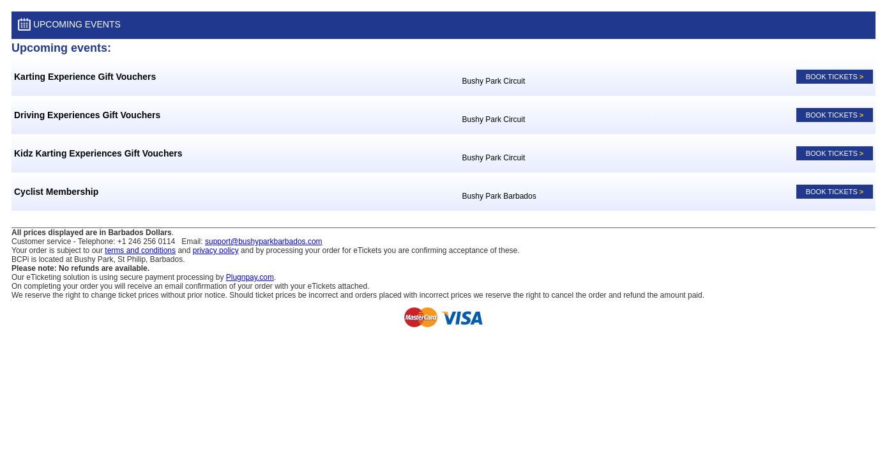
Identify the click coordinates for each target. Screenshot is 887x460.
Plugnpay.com (250, 277)
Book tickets (835, 76)
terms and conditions (140, 250)
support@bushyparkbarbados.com (263, 241)
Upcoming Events (69, 25)
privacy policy (216, 250)
